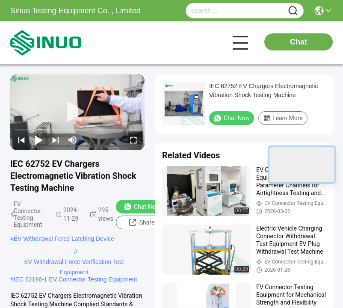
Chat (298, 42)
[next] (55, 139)
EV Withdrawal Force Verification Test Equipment (74, 262)
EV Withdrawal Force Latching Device (64, 238)
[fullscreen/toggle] (133, 139)
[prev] (21, 139)
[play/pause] (38, 139)
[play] (77, 112)
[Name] (293, 11)
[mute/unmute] (72, 139)
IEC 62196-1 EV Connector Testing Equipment (75, 279)
